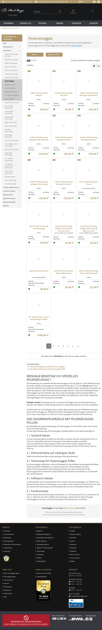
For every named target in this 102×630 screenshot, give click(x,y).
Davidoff (73, 538)
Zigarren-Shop (69, 508)
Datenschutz (8, 593)
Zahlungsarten (9, 541)
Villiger (72, 561)
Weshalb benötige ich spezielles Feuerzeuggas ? (47, 367)
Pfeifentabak (41, 561)
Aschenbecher (12, 47)
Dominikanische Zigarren (45, 538)
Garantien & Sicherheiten (12, 544)
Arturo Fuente (75, 558)
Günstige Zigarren (43, 544)
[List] (94, 66)
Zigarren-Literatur (12, 198)
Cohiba (72, 531)
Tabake (59, 23)
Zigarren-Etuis (12, 195)
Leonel (72, 541)
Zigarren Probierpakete (45, 548)
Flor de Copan (75, 554)
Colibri (75, 386)
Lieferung (7, 531)
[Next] (72, 346)
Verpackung (8, 548)
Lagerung (7, 551)
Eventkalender (42, 577)
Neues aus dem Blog (44, 573)
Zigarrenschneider (12, 202)
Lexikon (93, 23)
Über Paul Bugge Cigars (12, 573)
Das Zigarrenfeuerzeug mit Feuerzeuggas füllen (47, 369)
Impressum (7, 590)
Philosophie (8, 587)
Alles (4, 43)
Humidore (40, 554)
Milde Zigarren (42, 541)
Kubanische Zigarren (44, 534)
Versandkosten (9, 534)
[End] (78, 346)
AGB (5, 597)
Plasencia (73, 548)
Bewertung (54, 54)
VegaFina (73, 551)
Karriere (6, 583)
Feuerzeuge (7, 50)
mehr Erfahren (76, 46)
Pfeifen (42, 23)
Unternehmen (8, 580)
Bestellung (7, 538)
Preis (35, 54)
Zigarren (8, 23)
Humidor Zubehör (12, 191)
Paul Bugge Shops (10, 577)
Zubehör (76, 23)
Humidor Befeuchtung (12, 187)
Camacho (73, 544)
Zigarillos (25, 23)
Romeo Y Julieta (75, 534)
